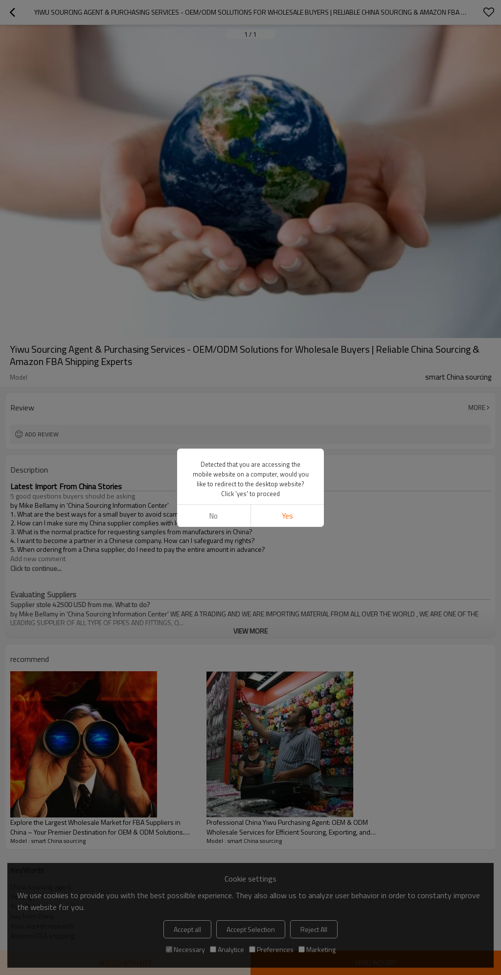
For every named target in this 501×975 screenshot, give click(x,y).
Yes (287, 516)
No (213, 516)
